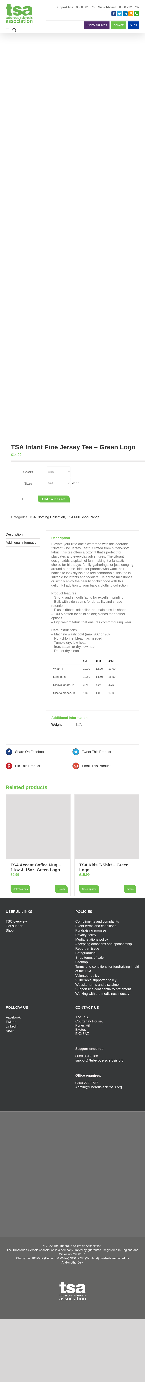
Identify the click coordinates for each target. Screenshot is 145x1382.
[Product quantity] (22, 499)
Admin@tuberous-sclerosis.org (98, 1087)
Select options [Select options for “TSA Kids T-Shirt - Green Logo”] (89, 889)
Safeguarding (85, 953)
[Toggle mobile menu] (8, 30)
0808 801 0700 (86, 7)
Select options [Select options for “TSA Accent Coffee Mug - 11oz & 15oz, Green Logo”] (20, 889)
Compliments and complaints (97, 921)
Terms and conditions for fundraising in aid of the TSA (107, 969)
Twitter (11, 1022)
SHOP (133, 25)
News (10, 1031)
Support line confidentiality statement (103, 989)
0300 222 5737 (129, 7)
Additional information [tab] (22, 542)
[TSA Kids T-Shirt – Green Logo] (107, 827)
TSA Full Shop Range (83, 517)
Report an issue (87, 948)
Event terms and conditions (95, 926)
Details (61, 889)
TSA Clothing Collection (47, 517)
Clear (74, 483)
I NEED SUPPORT (96, 25)
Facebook (13, 1017)
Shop (10, 930)
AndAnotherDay (72, 1262)
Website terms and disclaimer (97, 985)
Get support (14, 926)
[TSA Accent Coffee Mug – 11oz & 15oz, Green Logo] (38, 827)
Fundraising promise (90, 930)
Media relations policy (91, 939)
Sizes (28, 483)
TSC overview (16, 921)
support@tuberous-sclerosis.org (99, 1060)
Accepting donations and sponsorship (103, 944)
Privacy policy (85, 935)
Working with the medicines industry (102, 994)
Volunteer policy (87, 975)
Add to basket (54, 499)
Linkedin (12, 1026)
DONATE (119, 25)
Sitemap (81, 962)
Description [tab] (14, 534)
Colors (28, 472)
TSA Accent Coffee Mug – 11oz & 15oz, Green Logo (36, 867)
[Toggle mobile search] (14, 30)
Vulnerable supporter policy (95, 980)
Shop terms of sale (89, 957)
